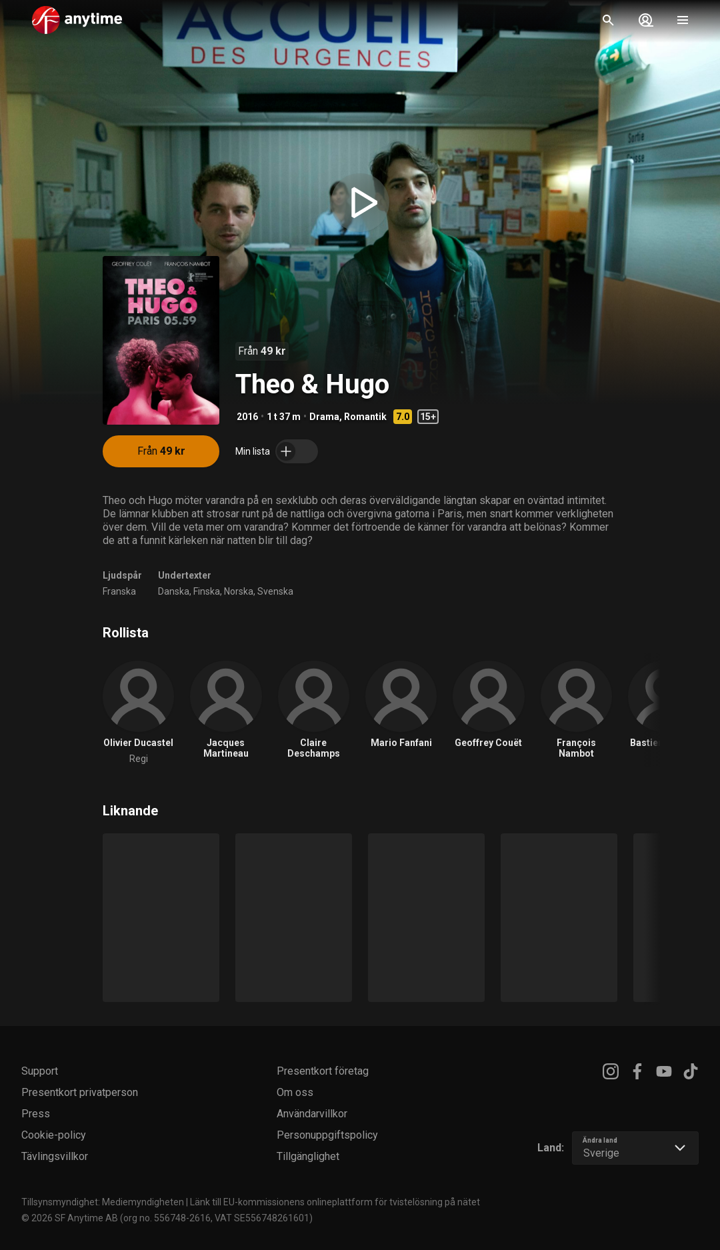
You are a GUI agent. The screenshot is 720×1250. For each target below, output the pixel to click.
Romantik (365, 416)
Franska (119, 591)
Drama (324, 416)
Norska (238, 591)
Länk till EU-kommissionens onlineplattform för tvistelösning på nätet (335, 1202)
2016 (247, 416)
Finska (206, 591)
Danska (173, 591)
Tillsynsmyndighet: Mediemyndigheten (102, 1202)
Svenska (275, 591)
